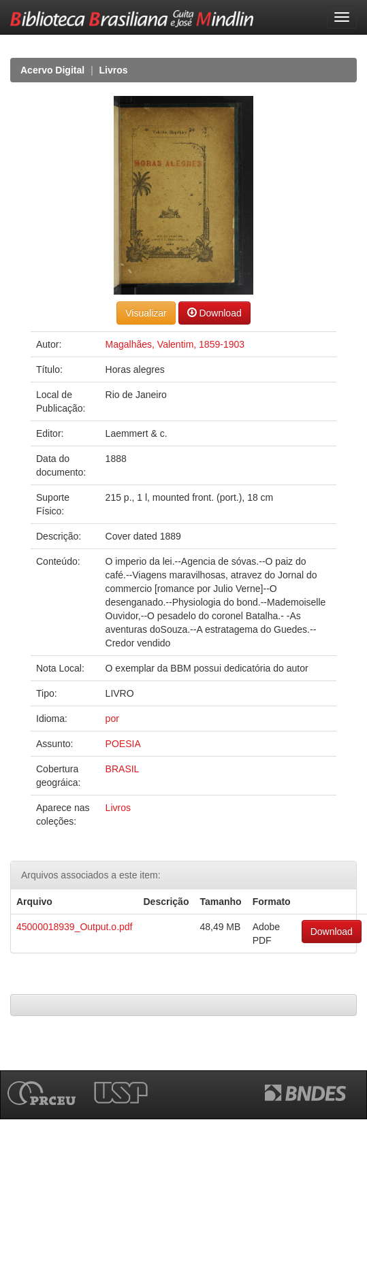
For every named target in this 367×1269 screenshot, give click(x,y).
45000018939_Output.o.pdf (74, 926)
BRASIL (123, 768)
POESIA (123, 743)
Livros (113, 70)
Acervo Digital (52, 70)
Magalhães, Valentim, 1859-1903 (175, 344)
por (112, 718)
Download (214, 312)
